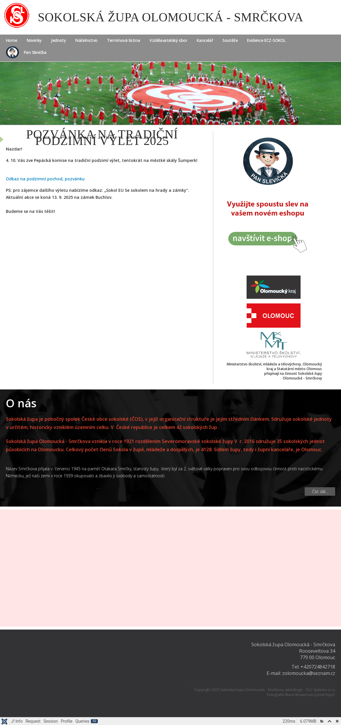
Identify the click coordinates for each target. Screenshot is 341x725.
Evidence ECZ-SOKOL (266, 40)
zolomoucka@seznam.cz (308, 673)
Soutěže (230, 40)
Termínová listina (123, 40)
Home (11, 40)
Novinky (34, 40)
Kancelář (205, 40)
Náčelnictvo (86, 40)
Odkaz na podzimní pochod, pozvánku (45, 179)
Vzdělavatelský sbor (168, 40)
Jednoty (58, 40)
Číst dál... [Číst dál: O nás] (320, 491)
